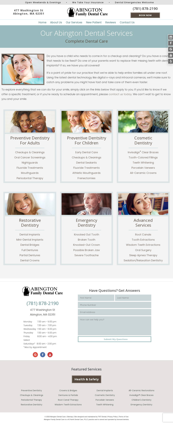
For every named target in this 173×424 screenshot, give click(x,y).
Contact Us (127, 22)
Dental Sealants (86, 162)
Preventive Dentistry (31, 390)
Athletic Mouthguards (86, 173)
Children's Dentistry (141, 399)
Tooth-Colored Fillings (143, 157)
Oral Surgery (143, 250)
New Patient (93, 22)
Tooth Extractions (143, 239)
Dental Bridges (29, 245)
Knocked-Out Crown (86, 245)
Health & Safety (86, 379)
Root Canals (143, 234)
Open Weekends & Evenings (43, 2)
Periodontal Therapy (30, 178)
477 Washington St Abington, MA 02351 (28, 12)
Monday (27, 321)
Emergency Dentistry (141, 404)
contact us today (120, 94)
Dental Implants (30, 234)
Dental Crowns (30, 260)
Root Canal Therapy (68, 399)
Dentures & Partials (68, 395)
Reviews (110, 22)
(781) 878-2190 (145, 8)
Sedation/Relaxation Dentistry (143, 260)
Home (42, 22)
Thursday (28, 332)
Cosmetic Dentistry (105, 395)
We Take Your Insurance (88, 2)
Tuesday (27, 325)
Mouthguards (30, 173)
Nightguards (30, 162)
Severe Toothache (86, 255)
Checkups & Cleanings (30, 152)
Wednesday (29, 329)
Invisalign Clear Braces (143, 152)
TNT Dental (102, 417)
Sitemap (70, 417)
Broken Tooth (86, 239)
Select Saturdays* (29, 342)
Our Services (74, 22)
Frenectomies (86, 178)
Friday (26, 336)
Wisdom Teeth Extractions (143, 245)
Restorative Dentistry (31, 404)
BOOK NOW (145, 15)
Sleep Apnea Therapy (143, 255)
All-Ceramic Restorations (141, 390)
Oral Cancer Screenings (29, 157)
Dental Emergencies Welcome (134, 2)
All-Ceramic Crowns (143, 173)
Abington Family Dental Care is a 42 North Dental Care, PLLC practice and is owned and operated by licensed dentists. (86, 419)
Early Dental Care (86, 152)
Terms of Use (124, 417)
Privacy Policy (113, 417)
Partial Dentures (30, 255)
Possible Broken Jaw (86, 250)
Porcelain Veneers (143, 168)
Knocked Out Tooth (86, 234)
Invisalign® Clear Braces (141, 395)
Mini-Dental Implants (29, 239)
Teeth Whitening (143, 162)
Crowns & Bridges (68, 390)
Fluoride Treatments (30, 168)
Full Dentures (30, 250)
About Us (56, 22)
